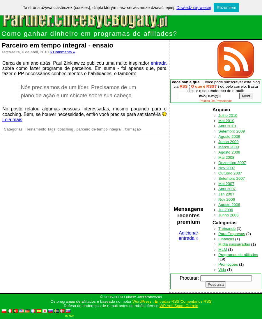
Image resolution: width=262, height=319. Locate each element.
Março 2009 (228, 147)
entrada (159, 63)
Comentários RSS (196, 301)
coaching (65, 129)
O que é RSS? (204, 86)
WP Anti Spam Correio (179, 306)
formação (133, 129)
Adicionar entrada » (189, 235)
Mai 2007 (226, 183)
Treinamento (35, 129)
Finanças (226, 239)
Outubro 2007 (230, 173)
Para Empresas (231, 234)
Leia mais (12, 119)
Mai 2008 (226, 157)
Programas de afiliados (238, 255)
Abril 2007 (227, 189)
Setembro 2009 (231, 131)
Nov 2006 (226, 199)
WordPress (142, 301)
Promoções (228, 264)
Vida (222, 269)
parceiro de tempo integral (98, 129)
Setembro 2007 (231, 178)
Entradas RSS (167, 301)
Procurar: (189, 278)
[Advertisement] (192, 59)
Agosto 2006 (229, 204)
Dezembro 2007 (232, 163)
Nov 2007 (226, 168)
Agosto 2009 (229, 136)
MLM (222, 249)
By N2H (69, 315)
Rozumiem (226, 7)
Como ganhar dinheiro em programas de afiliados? (89, 33)
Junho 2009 (228, 142)
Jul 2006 (225, 210)
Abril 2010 (227, 126)
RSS (183, 86)
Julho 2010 (227, 115)
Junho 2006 (228, 215)
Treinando (227, 228)
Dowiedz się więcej (193, 7)
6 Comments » (62, 52)
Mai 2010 (226, 121)
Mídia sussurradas (234, 244)
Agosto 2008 (229, 152)
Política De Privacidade (216, 101)
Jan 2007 (226, 194)
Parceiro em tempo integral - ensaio (57, 45)
